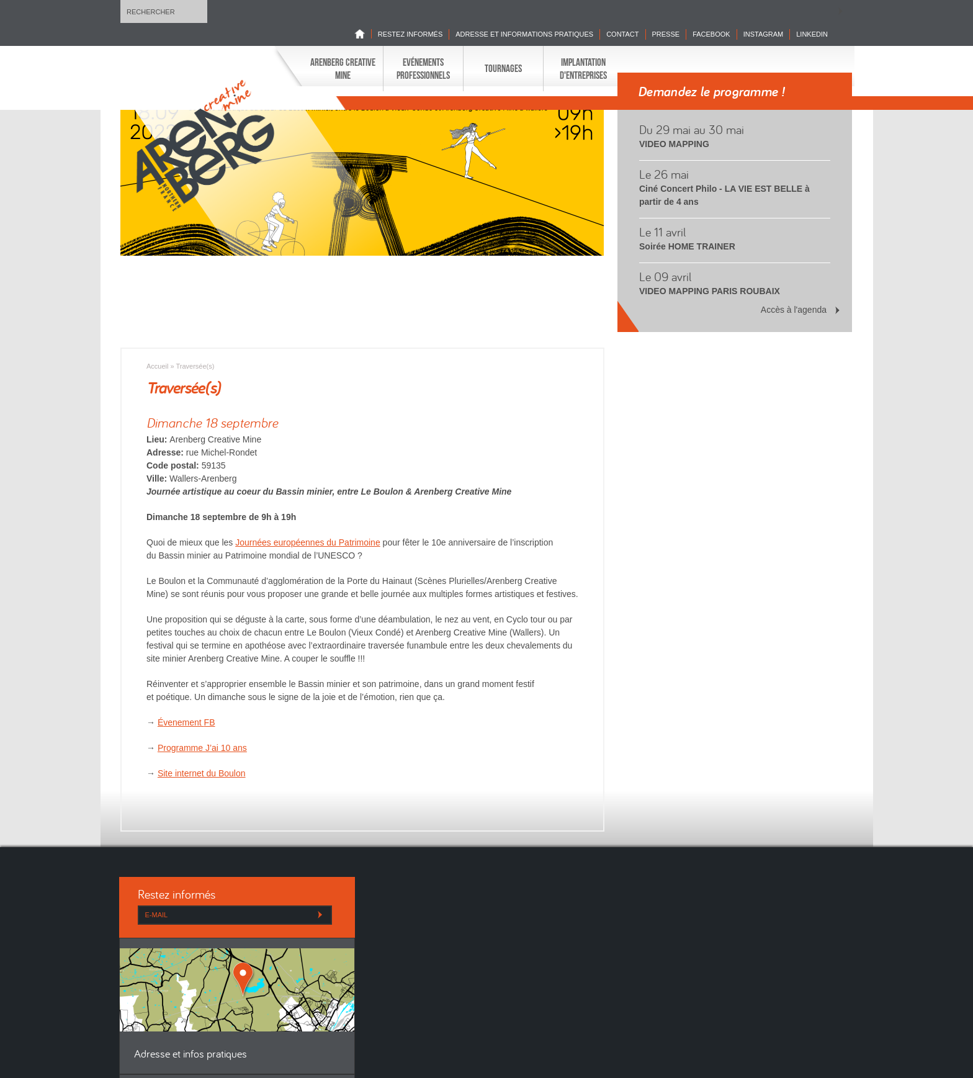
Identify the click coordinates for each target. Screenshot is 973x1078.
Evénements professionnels (423, 68)
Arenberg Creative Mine (342, 68)
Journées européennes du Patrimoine (307, 542)
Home (363, 33)
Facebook (711, 34)
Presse (666, 34)
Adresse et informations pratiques (524, 34)
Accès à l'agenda (794, 310)
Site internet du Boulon (202, 773)
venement (189, 722)
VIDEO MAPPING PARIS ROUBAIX (709, 291)
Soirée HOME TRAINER (687, 246)
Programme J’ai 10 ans (202, 748)
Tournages (503, 68)
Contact (622, 34)
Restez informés (410, 34)
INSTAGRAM (763, 34)
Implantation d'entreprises (583, 68)
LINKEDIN (812, 34)
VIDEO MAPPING (674, 144)
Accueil (157, 366)
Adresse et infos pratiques (190, 1054)
